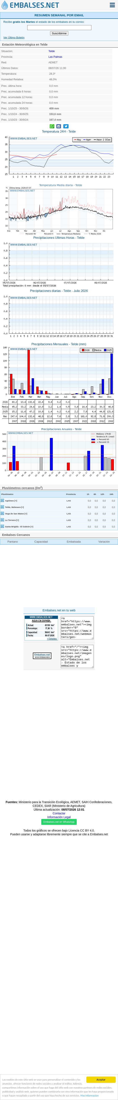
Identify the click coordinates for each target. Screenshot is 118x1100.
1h (88, 494)
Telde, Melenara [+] (14, 507)
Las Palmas (55, 56)
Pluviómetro (7, 494)
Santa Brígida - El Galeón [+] (19, 526)
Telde (51, 51)
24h (111, 494)
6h (95, 494)
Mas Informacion (12, 1095)
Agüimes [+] (11, 501)
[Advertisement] (59, 576)
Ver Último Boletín (14, 37)
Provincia (71, 494)
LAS (69, 501)
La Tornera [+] (12, 520)
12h (102, 494)
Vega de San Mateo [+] (16, 513)
